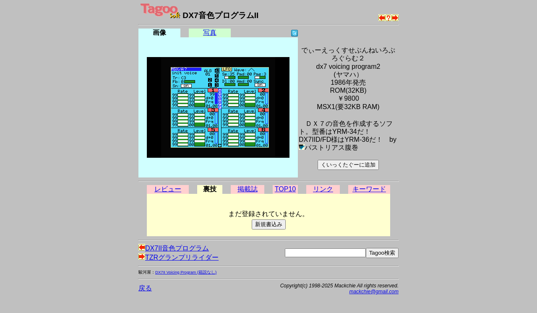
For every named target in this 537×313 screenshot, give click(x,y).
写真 (209, 32)
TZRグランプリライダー (178, 257)
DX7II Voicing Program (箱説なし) (185, 272)
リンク (323, 189)
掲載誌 (247, 189)
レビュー (167, 189)
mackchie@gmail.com (374, 292)
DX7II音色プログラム (173, 248)
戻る (145, 288)
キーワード (369, 189)
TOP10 (285, 189)
